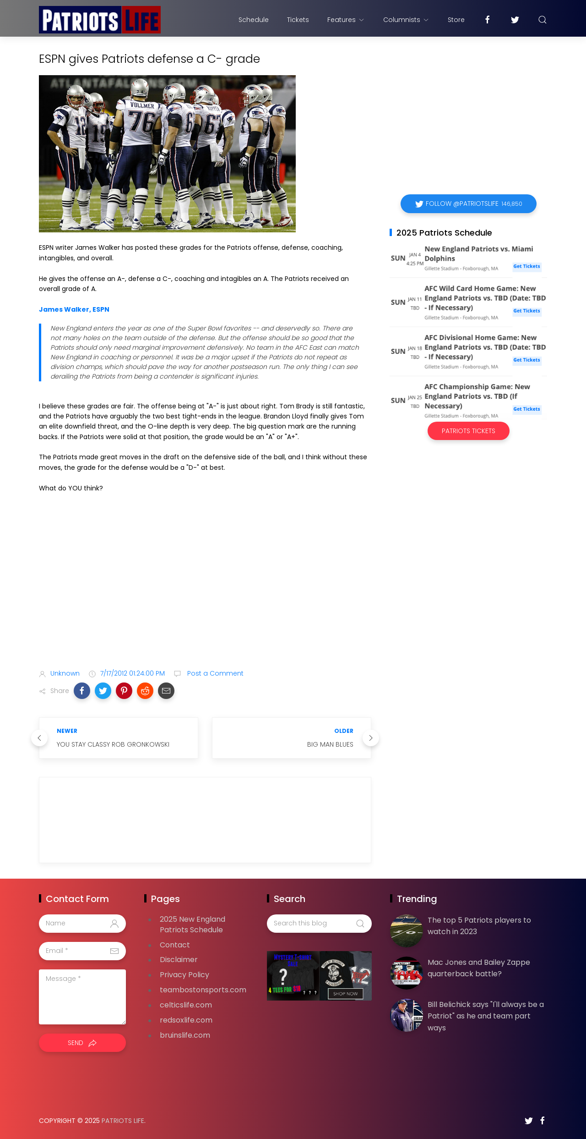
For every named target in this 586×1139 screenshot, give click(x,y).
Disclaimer (179, 959)
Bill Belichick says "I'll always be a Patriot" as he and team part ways (486, 1016)
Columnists (406, 19)
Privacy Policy (184, 974)
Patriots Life (123, 1120)
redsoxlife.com (186, 1020)
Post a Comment (214, 673)
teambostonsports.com (203, 990)
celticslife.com (186, 1005)
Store (456, 19)
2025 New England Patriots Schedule (192, 924)
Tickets (298, 19)
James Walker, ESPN (74, 309)
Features (346, 19)
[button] (82, 690)
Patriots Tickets (468, 430)
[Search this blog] (319, 923)
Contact (175, 945)
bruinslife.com (185, 1035)
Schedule (254, 19)
